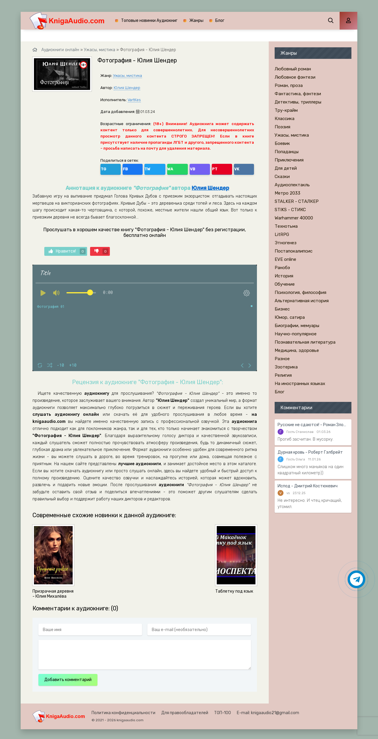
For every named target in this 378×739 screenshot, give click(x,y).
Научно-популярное (296, 334)
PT (169, 168)
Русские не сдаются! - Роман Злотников (313, 424)
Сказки (282, 176)
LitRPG (282, 234)
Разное (282, 358)
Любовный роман (293, 69)
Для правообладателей (184, 710)
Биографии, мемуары (297, 325)
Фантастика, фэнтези (298, 93)
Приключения (289, 160)
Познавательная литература (305, 342)
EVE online (285, 259)
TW (131, 168)
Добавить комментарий (68, 677)
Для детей (286, 168)
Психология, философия (300, 292)
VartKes (134, 100)
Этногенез (285, 242)
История (284, 276)
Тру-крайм (286, 110)
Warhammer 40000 (294, 218)
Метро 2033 (287, 193)
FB (118, 168)
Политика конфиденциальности (123, 710)
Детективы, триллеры (298, 102)
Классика (284, 118)
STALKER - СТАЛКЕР (297, 201)
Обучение (285, 284)
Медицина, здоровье (297, 350)
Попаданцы (287, 151)
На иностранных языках (300, 383)
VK (182, 168)
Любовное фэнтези (295, 77)
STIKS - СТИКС (290, 209)
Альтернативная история (302, 300)
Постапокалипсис (293, 251)
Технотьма (286, 226)
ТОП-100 (222, 710)
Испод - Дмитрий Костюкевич (308, 486)
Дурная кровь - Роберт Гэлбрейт (310, 452)
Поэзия (282, 127)
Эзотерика (286, 367)
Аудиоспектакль (292, 184)
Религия (283, 375)
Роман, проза (289, 85)
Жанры (196, 20)
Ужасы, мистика (127, 75)
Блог (219, 20)
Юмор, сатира (290, 317)
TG (106, 168)
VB (157, 168)
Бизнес (282, 309)
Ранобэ (282, 267)
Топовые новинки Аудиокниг (149, 20)
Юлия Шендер (127, 87)
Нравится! (67, 249)
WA (144, 168)
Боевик (282, 143)
